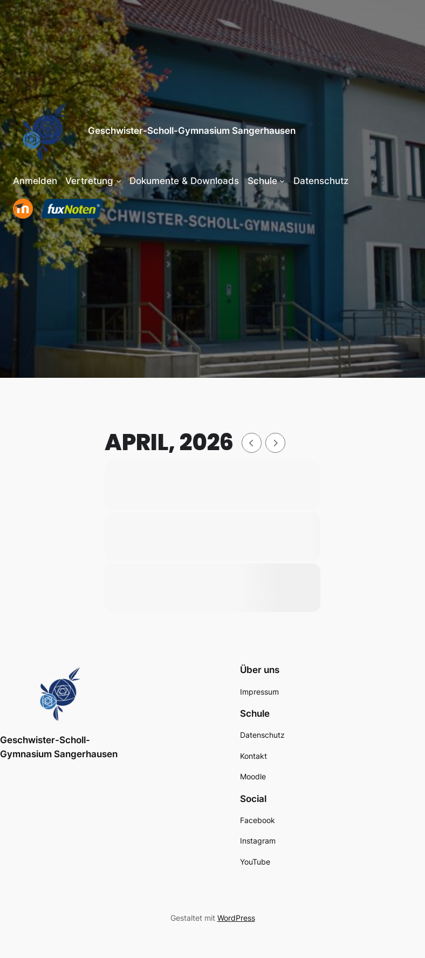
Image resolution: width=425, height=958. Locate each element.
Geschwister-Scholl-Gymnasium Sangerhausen (192, 130)
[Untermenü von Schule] (282, 181)
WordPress (236, 917)
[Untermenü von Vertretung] (118, 181)
